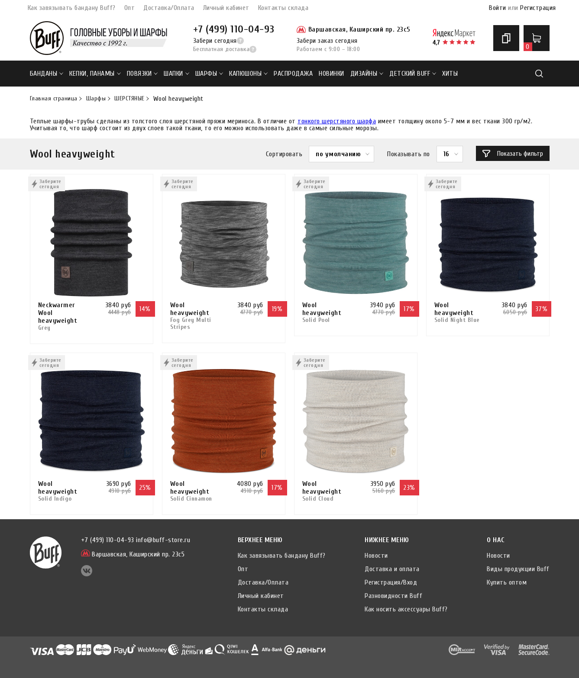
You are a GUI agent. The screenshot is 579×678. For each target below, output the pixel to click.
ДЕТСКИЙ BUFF (412, 73)
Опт (129, 8)
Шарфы (209, 73)
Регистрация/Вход (391, 582)
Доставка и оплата (392, 569)
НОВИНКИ (331, 73)
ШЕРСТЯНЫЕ (129, 98)
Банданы (47, 73)
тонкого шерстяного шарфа (337, 121)
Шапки (176, 73)
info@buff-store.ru (163, 540)
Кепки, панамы (95, 73)
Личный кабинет (226, 8)
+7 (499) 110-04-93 (234, 29)
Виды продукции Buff (518, 569)
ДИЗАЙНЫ (367, 73)
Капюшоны (248, 73)
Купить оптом (507, 582)
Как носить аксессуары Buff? (406, 609)
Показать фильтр (512, 153)
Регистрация (538, 8)
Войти (497, 8)
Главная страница (54, 98)
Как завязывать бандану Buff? (72, 8)
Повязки (142, 73)
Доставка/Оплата (168, 8)
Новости (376, 555)
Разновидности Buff (393, 596)
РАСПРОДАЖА (293, 73)
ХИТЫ (450, 73)
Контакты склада (283, 8)
